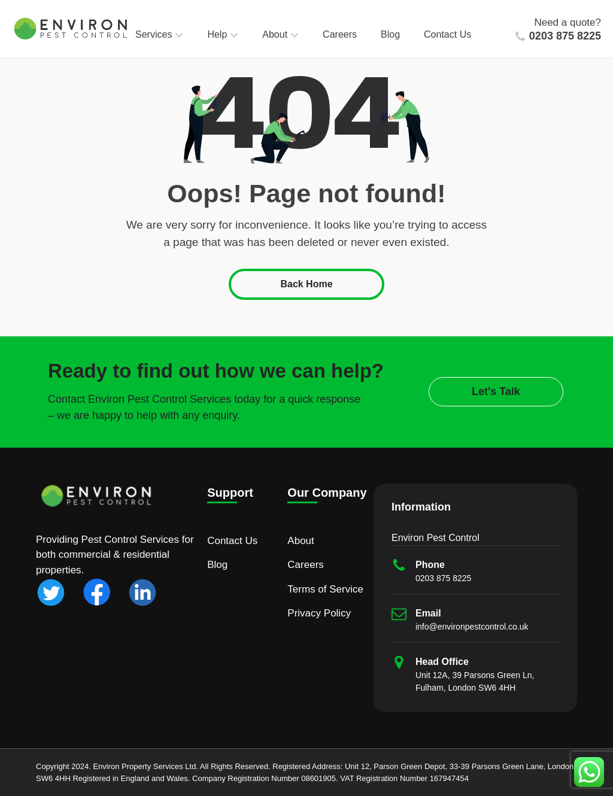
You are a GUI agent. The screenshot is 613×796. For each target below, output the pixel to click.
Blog (390, 34)
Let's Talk (496, 391)
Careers (340, 34)
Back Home (306, 284)
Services (159, 34)
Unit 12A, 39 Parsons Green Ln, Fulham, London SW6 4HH (474, 681)
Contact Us (447, 34)
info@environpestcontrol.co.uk (472, 626)
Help (222, 34)
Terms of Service (325, 589)
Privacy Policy (319, 613)
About (280, 34)
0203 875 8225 (565, 36)
